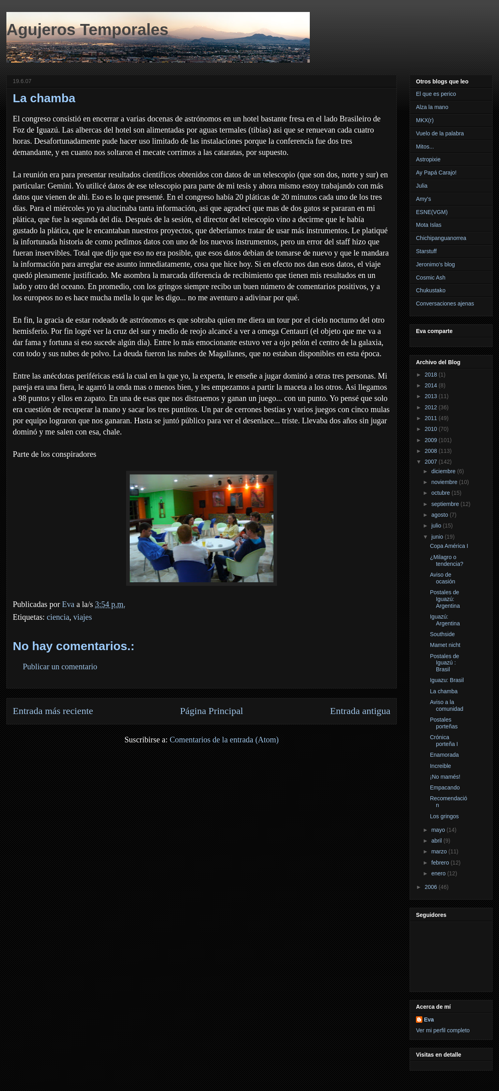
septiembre (445, 504)
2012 (432, 407)
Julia (422, 185)
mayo (438, 830)
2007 (432, 461)
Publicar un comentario (60, 666)
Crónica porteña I (444, 740)
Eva (429, 1019)
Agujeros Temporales (87, 29)
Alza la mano (432, 107)
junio (437, 537)
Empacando (445, 787)
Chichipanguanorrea (441, 238)
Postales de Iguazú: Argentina (445, 599)
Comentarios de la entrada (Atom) (224, 739)
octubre (441, 493)
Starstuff (426, 251)
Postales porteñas (443, 723)
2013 (432, 396)
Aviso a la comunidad (446, 705)
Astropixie (428, 159)
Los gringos (444, 816)
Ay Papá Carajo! (436, 172)
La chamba (443, 691)
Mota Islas (429, 225)
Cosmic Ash (431, 277)
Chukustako (431, 290)
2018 (432, 374)
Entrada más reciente (53, 711)
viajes (82, 617)
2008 (432, 451)
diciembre (444, 471)
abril (437, 840)
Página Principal (211, 711)
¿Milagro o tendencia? (446, 560)
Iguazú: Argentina (445, 620)
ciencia (58, 617)
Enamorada (444, 755)
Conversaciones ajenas (445, 303)
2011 (432, 418)
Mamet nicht (445, 645)
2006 (432, 887)
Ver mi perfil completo (443, 1030)
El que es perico (436, 94)
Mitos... (425, 146)
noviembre (445, 482)
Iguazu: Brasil (447, 680)
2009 (432, 440)
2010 (432, 429)
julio (437, 525)
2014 (432, 385)
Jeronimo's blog (435, 264)
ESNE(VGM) (432, 212)
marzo (439, 851)
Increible (440, 766)
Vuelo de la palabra (440, 133)
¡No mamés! (445, 777)
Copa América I (449, 546)
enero (439, 873)
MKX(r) (425, 120)
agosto (440, 515)
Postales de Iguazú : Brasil (444, 663)
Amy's (423, 199)
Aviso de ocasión (442, 578)
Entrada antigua (360, 711)
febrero (440, 862)
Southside (442, 634)
